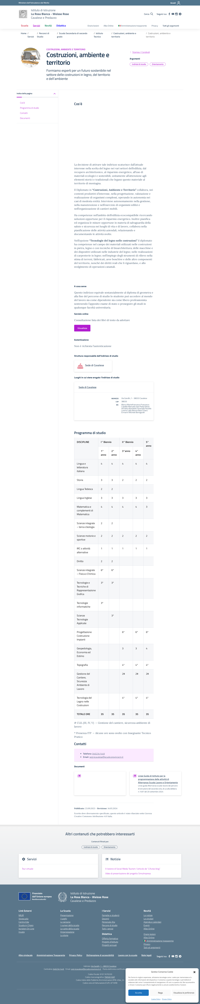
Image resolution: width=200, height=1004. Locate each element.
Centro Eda (24, 922)
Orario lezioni (93, 25)
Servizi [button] (36, 25)
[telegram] (180, 14)
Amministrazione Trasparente (51, 955)
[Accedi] (175, 3)
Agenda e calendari (152, 922)
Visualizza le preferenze (183, 992)
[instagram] (176, 14)
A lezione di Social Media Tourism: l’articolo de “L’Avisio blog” (132, 868)
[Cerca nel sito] (148, 14)
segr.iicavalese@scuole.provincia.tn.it (106, 757)
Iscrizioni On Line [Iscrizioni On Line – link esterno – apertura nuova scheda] (26, 928)
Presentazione (66, 915)
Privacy (155, 25)
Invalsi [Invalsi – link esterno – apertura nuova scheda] (22, 932)
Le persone (65, 922)
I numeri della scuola (69, 925)
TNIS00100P (109, 977)
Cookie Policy (156, 999)
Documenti (25, 118)
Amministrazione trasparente (132, 25)
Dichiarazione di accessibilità (100, 955)
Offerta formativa (110, 938)
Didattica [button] (61, 25)
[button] (194, 971)
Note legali (146, 955)
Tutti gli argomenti (171, 25)
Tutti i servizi (107, 928)
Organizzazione (67, 932)
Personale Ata (108, 922)
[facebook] (169, 14)
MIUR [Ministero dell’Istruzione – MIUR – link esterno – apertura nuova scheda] (21, 915)
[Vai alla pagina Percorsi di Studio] (43, 35)
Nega (160, 992)
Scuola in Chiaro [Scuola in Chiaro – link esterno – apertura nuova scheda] (26, 925)
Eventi (147, 925)
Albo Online (108, 25)
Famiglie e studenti (110, 915)
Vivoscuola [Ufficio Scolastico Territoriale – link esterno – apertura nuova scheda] (23, 918)
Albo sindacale (25, 955)
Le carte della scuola (69, 928)
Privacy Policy (167, 999)
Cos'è (22, 102)
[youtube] (173, 14)
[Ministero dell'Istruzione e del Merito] (34, 2)
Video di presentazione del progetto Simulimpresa (128, 873)
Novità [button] (48, 25)
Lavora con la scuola (127, 955)
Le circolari (148, 918)
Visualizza (82, 328)
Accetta (138, 992)
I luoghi (63, 918)
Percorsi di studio (109, 925)
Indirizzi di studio (139, 64)
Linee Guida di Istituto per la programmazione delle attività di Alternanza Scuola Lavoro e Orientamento (158, 779)
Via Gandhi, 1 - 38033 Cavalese (103, 966)
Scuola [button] (24, 25)
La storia (64, 935)
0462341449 (98, 753)
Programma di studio (29, 108)
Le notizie (148, 915)
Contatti (24, 113)
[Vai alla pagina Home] (23, 33)
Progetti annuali (109, 945)
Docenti (105, 918)
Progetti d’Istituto (110, 941)
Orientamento (157, 64)
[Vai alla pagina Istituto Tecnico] (98, 35)
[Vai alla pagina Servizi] (31, 36)
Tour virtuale (27, 868)
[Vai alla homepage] (23, 14)
